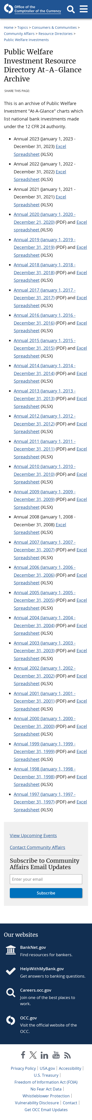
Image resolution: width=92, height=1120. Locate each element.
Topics (22, 27)
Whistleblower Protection (46, 1096)
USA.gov (47, 1068)
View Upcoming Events (33, 835)
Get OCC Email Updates (46, 1109)
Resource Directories (56, 33)
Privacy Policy (23, 1068)
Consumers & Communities (54, 27)
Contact (70, 1102)
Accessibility (70, 1068)
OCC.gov (28, 1018)
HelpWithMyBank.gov (42, 968)
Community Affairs (19, 33)
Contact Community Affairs (37, 847)
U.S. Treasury (46, 1075)
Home (8, 27)
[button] (71, 9)
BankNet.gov (33, 947)
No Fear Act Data (46, 1089)
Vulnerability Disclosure (37, 1102)
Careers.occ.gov (35, 990)
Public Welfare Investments (26, 39)
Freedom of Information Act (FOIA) (46, 1082)
